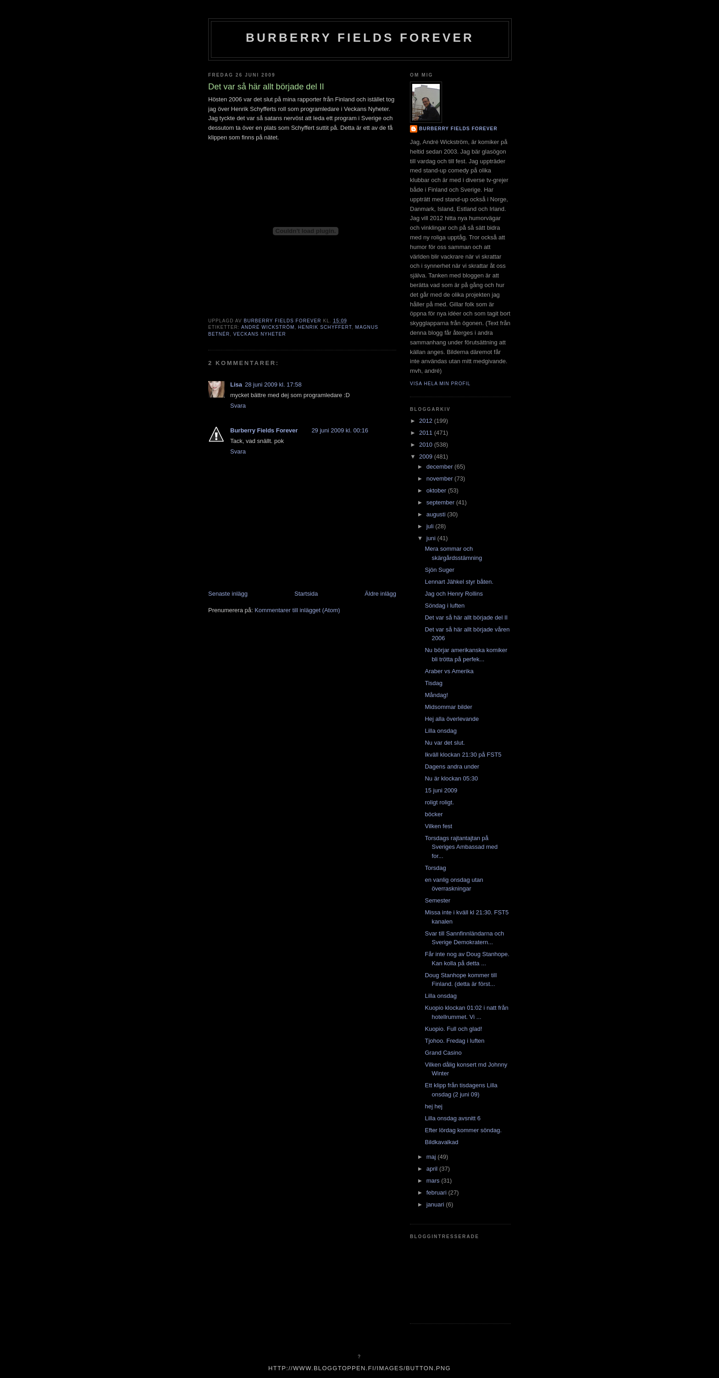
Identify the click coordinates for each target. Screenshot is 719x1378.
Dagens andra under (452, 766)
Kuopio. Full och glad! (453, 1028)
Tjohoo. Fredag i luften (454, 1040)
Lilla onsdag (440, 730)
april (432, 1168)
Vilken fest (438, 826)
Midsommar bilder (448, 706)
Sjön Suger (439, 569)
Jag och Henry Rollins (453, 593)
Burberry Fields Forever (360, 37)
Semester (437, 900)
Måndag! (436, 695)
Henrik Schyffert (325, 327)
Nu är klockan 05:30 (451, 778)
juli (431, 526)
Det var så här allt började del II (466, 617)
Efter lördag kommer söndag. (463, 1130)
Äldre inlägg (380, 593)
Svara (238, 405)
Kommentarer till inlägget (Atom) (297, 610)
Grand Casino (443, 1052)
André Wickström (267, 327)
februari (437, 1192)
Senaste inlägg (228, 593)
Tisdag (433, 683)
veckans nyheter (259, 334)
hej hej (433, 1106)
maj (432, 1156)
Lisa (236, 384)
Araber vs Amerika (449, 671)
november (440, 478)
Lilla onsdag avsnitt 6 (452, 1118)
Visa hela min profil (440, 383)
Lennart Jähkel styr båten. (459, 581)
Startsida (306, 593)
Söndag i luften (445, 605)
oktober (437, 490)
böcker (433, 814)
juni (431, 538)
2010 (426, 444)
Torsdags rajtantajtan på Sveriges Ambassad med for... (461, 847)
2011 (426, 432)
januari (436, 1204)
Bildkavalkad (441, 1142)
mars (434, 1180)
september (441, 502)
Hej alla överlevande (452, 718)
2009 (426, 456)
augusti (437, 514)
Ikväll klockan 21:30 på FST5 (463, 754)
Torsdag (435, 867)
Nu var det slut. (445, 742)
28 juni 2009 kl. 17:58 (273, 384)
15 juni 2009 (441, 790)
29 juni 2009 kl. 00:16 (339, 430)
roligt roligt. (439, 802)
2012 (426, 420)
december (440, 466)
